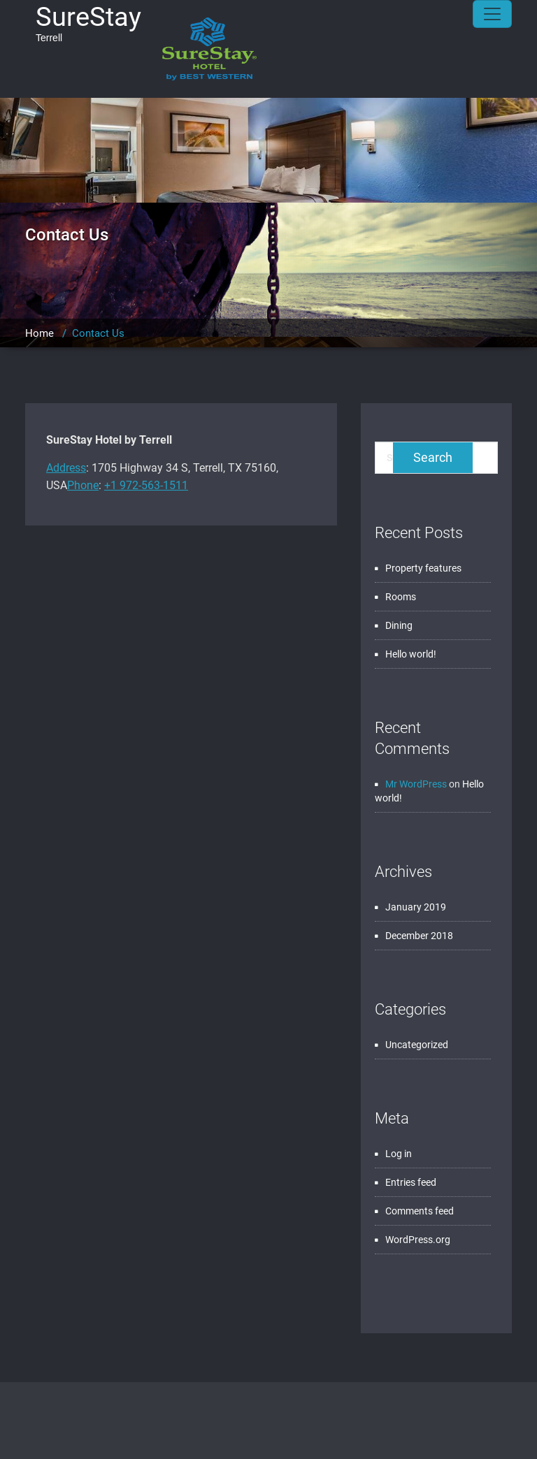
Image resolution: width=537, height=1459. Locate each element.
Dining (399, 625)
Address (66, 467)
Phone (83, 485)
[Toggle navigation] (492, 14)
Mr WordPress (416, 784)
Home (39, 333)
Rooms (400, 596)
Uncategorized (416, 1044)
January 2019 (415, 907)
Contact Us (98, 333)
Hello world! (410, 654)
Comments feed (419, 1211)
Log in (398, 1153)
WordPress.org (417, 1239)
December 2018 (419, 935)
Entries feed (410, 1182)
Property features (423, 568)
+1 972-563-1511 (146, 485)
